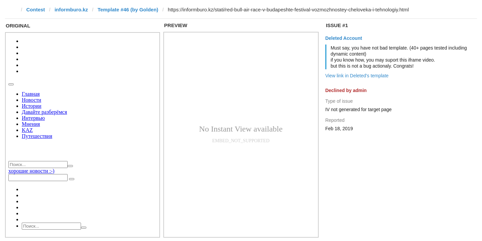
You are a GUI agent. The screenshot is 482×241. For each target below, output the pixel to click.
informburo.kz (71, 9)
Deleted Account (343, 38)
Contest (35, 9)
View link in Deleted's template (357, 75)
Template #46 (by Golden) (127, 9)
